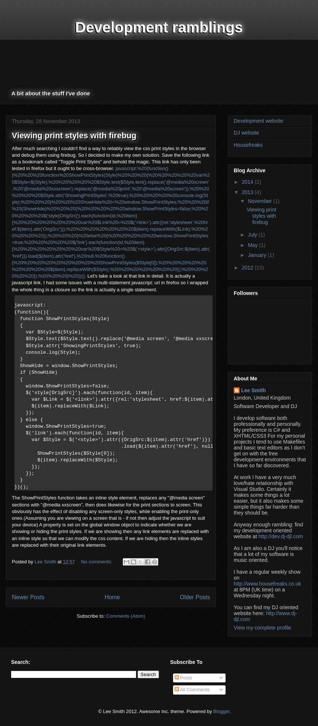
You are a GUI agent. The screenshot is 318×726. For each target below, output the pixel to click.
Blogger (221, 711)
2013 (248, 192)
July (253, 235)
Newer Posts (28, 597)
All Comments (192, 689)
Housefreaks (248, 145)
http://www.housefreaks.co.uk (267, 584)
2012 (248, 268)
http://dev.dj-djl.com (280, 536)
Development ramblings (159, 27)
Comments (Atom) (125, 616)
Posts (183, 678)
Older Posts (195, 597)
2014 (248, 182)
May (253, 245)
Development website (258, 121)
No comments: (97, 561)
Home (112, 597)
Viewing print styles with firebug (74, 135)
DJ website (246, 133)
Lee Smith (253, 390)
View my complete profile (262, 628)
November (260, 201)
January (258, 255)
